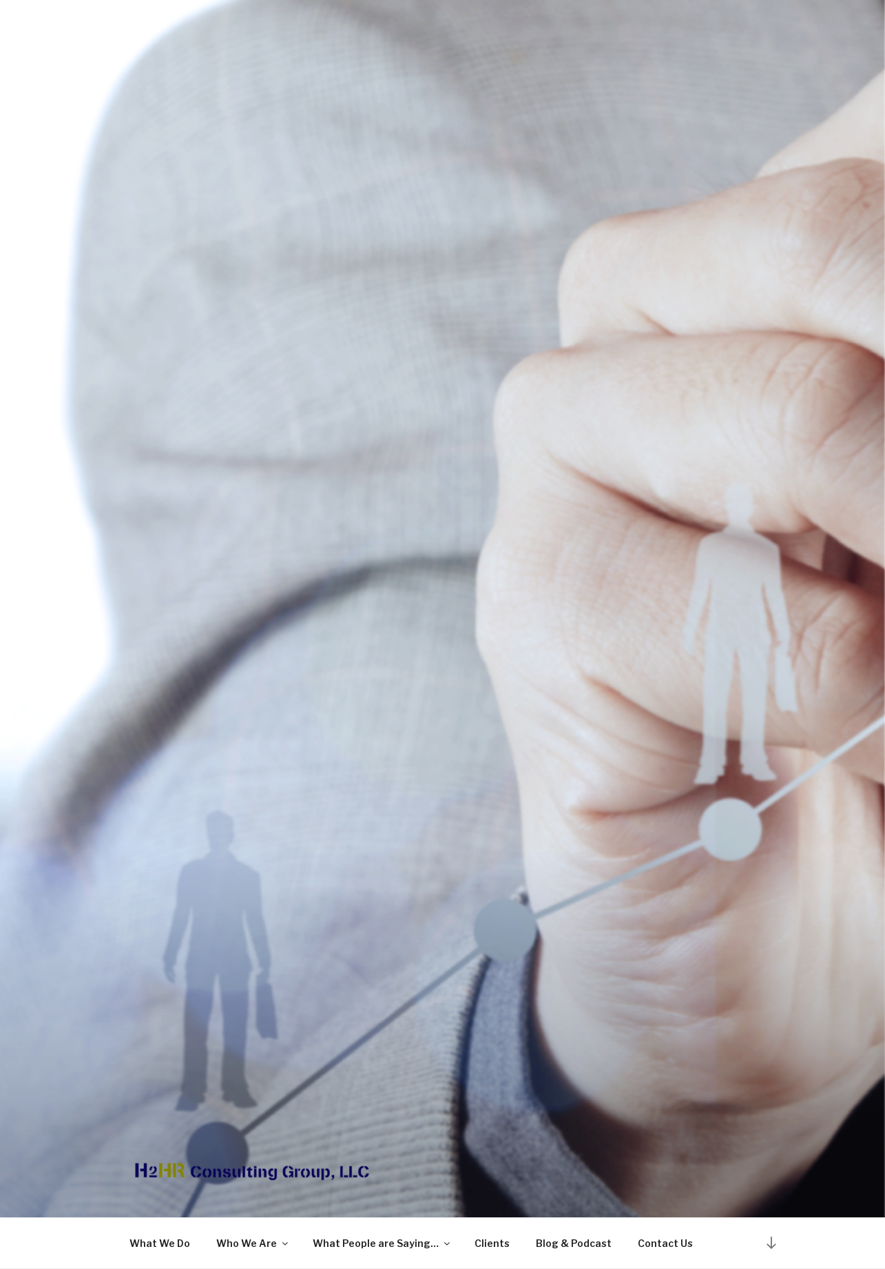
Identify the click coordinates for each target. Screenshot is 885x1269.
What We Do (159, 1243)
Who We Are (253, 1243)
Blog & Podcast (574, 1243)
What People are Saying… (382, 1243)
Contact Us (665, 1243)
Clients (492, 1243)
